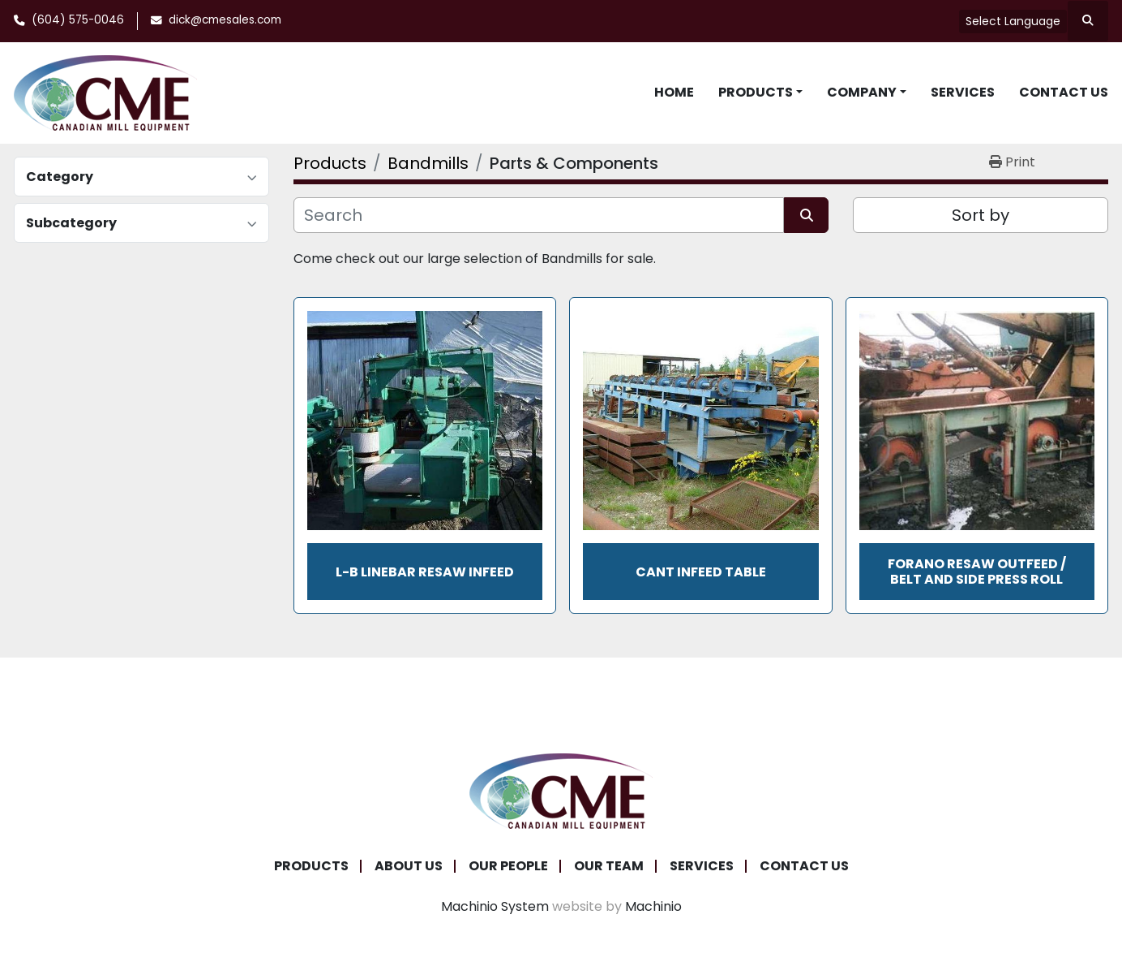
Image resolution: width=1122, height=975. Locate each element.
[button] (760, 92)
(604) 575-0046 (78, 20)
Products (755, 92)
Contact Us (1063, 92)
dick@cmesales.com (225, 20)
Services (963, 92)
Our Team (609, 865)
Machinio (653, 906)
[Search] (538, 215)
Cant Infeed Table (701, 572)
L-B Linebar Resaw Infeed (425, 572)
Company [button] (862, 92)
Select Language (1013, 21)
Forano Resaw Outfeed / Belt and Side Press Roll (977, 571)
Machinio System (495, 906)
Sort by (980, 215)
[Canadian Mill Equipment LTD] (561, 790)
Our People (508, 865)
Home (674, 92)
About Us (409, 865)
